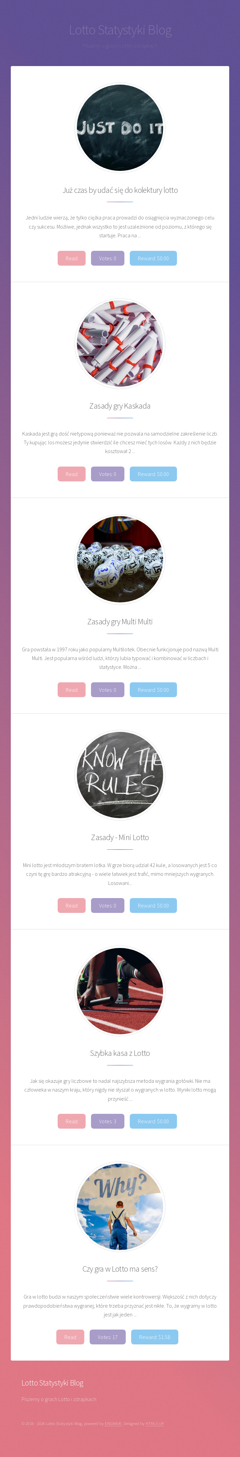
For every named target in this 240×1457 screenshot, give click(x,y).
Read (72, 258)
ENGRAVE (113, 1423)
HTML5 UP (154, 1423)
